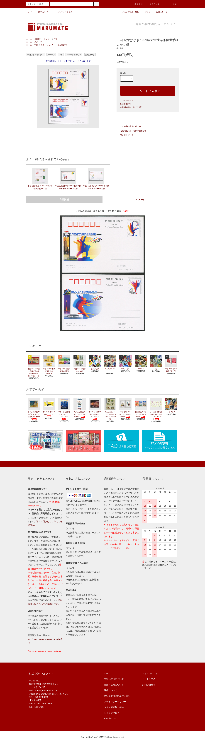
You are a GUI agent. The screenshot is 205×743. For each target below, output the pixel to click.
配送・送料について (114, 684)
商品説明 (64, 199)
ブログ (145, 12)
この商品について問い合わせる (131, 131)
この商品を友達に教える (129, 126)
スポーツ (38, 42)
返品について (125, 104)
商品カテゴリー (42, 12)
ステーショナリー (48, 45)
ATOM (113, 718)
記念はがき (63, 45)
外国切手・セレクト (42, 39)
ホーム (29, 12)
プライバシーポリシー (115, 701)
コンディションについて (130, 100)
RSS (106, 718)
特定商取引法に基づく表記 (131, 107)
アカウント (153, 4)
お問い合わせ (159, 12)
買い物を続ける (125, 135)
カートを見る (148, 679)
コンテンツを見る (63, 12)
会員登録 (137, 4)
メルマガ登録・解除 (128, 12)
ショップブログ (111, 713)
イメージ (141, 199)
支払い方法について (114, 679)
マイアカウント (150, 673)
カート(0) (171, 4)
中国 (56, 39)
